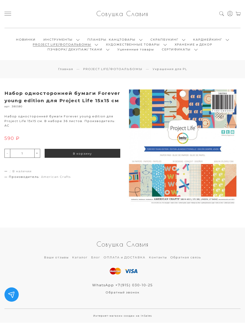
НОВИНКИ (26, 40)
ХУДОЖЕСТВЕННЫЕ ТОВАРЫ (133, 45)
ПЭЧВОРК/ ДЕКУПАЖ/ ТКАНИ (75, 50)
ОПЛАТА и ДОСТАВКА (124, 258)
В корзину (82, 154)
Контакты (158, 258)
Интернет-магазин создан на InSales (122, 317)
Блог (95, 258)
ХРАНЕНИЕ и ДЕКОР (193, 45)
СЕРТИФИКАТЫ (176, 50)
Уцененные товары (135, 50)
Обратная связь (185, 258)
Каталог (80, 258)
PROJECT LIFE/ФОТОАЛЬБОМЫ (62, 45)
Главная (65, 70)
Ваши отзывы (56, 258)
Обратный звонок (122, 293)
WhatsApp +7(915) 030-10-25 (122, 286)
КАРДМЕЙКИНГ (207, 40)
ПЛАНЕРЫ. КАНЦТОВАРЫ (111, 40)
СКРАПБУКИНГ (164, 40)
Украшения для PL (170, 70)
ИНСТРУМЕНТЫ (58, 40)
